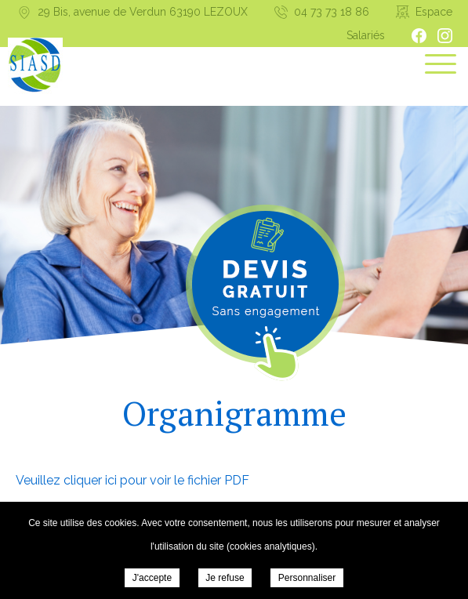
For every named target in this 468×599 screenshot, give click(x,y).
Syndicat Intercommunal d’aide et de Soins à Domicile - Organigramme (35, 66)
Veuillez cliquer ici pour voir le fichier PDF (132, 480)
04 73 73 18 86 (331, 11)
